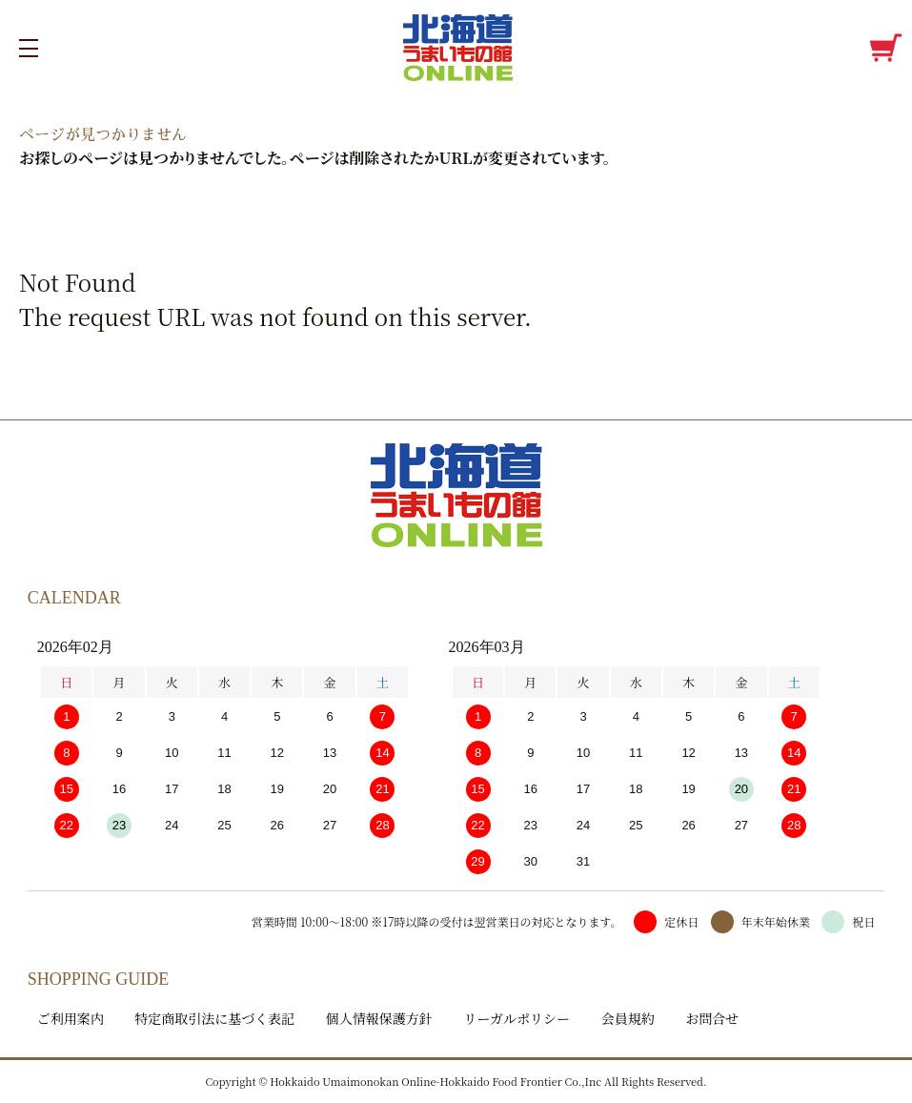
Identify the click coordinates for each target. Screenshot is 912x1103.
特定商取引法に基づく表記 (214, 1018)
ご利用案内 (70, 1018)
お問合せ (712, 1018)
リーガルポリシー (516, 1018)
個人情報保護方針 (379, 1018)
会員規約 (628, 1018)
